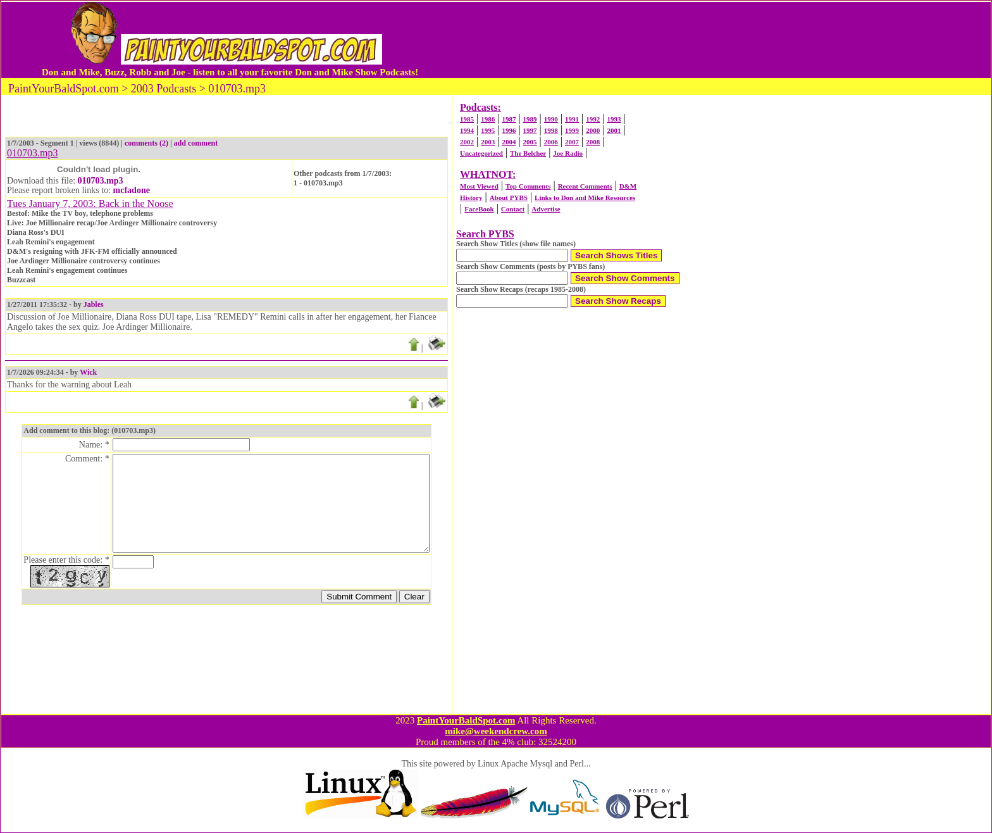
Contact (512, 209)
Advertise (545, 209)
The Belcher (528, 153)
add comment (196, 143)
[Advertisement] (681, 39)
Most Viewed (479, 186)
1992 (593, 119)
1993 (614, 119)
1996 (509, 130)
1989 (530, 119)
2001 (614, 130)
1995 (488, 130)
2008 (593, 142)
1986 (488, 119)
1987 (509, 119)
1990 (551, 119)
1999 (572, 130)
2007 (572, 142)
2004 (509, 142)
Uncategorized (481, 153)
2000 (593, 130)
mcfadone (131, 190)
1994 (467, 130)
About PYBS (509, 197)
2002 (467, 142)
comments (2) (146, 143)
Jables (94, 304)
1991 (572, 119)
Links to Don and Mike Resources (585, 197)
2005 (530, 142)
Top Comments (527, 186)
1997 (530, 130)
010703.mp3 (100, 180)
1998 (551, 130)
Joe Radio (568, 153)
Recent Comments (585, 186)
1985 (467, 119)
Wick (88, 372)
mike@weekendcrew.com (496, 731)
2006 (551, 142)
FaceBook (478, 209)
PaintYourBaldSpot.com (466, 720)
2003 (488, 142)
